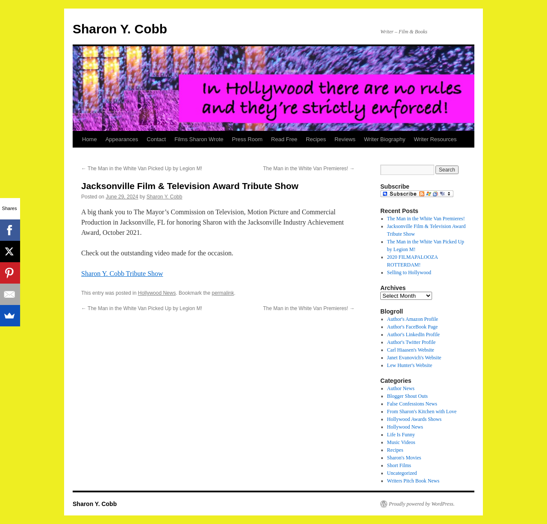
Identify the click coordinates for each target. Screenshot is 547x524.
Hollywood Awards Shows (414, 419)
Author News (401, 388)
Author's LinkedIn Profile (413, 334)
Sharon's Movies (404, 458)
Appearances (122, 139)
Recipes (316, 139)
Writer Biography (385, 139)
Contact (156, 139)
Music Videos (401, 442)
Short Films (399, 465)
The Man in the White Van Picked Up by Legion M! (141, 169)
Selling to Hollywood (409, 272)
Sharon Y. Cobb (120, 29)
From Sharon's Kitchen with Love (422, 411)
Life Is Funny (401, 435)
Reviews (345, 139)
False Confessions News (412, 404)
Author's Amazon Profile (412, 319)
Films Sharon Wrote (199, 139)
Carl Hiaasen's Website (410, 350)
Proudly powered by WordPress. (422, 504)
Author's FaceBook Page (412, 327)
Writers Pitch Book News (413, 481)
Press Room (247, 139)
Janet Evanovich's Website (414, 358)
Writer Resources (435, 139)
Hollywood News (157, 293)
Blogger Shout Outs (407, 396)
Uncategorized (402, 473)
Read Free (284, 139)
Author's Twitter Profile (411, 342)
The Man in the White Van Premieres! (309, 169)
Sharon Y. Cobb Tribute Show (122, 273)
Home (89, 139)
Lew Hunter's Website (409, 365)
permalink (223, 293)
